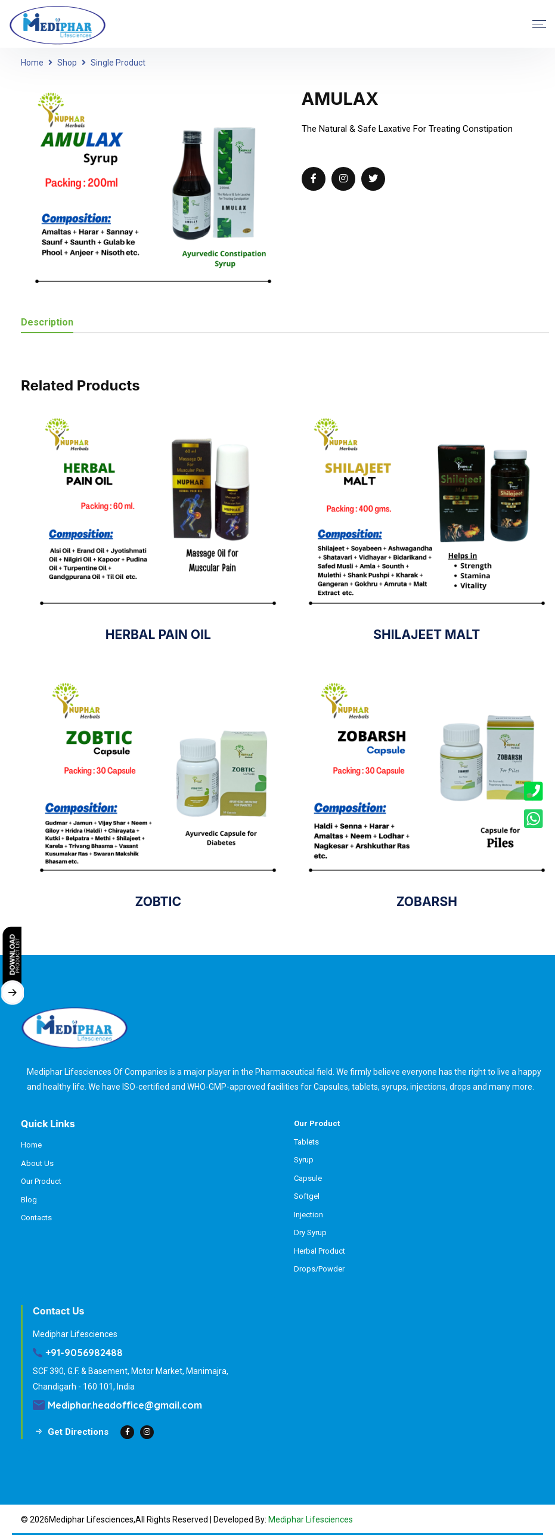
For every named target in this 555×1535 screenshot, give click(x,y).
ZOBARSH (426, 901)
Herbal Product (319, 1250)
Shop (67, 62)
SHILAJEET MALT (426, 634)
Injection (308, 1214)
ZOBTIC (158, 901)
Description (47, 323)
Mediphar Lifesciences (310, 1519)
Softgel (307, 1196)
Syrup (304, 1159)
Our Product (41, 1181)
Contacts (36, 1217)
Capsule (308, 1178)
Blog (29, 1199)
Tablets (306, 1141)
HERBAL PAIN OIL (158, 634)
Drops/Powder (319, 1268)
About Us (37, 1163)
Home (32, 62)
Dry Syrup (310, 1232)
